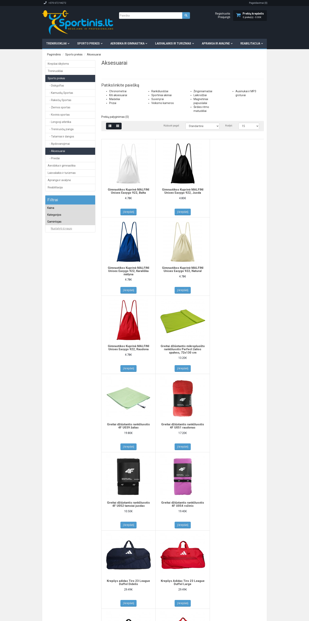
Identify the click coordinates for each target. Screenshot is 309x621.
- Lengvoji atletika (59, 121)
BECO (54, 328)
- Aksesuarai (56, 151)
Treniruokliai (56, 43)
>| (149, 539)
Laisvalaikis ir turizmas (173, 43)
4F (52, 307)
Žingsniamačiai (59, 275)
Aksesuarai (94, 54)
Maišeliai (55, 243)
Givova (54, 333)
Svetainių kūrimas (86, 593)
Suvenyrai (56, 264)
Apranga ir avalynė (216, 43)
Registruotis (222, 13)
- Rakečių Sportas (59, 100)
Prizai (54, 249)
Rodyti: (229, 125)
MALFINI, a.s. (57, 344)
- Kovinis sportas (59, 114)
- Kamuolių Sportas (60, 92)
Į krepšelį (128, 211)
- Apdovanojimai (59, 143)
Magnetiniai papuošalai (63, 285)
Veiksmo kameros (61, 270)
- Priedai (54, 158)
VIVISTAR (56, 385)
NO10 (54, 359)
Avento (54, 323)
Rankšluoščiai (58, 254)
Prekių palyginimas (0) (115, 116)
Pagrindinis (54, 54)
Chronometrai (58, 233)
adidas (54, 312)
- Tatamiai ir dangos (61, 136)
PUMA (54, 370)
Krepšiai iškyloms (58, 63)
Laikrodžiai (56, 280)
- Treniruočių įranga (61, 129)
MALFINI (55, 339)
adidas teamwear (60, 318)
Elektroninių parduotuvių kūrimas (58, 593)
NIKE (53, 349)
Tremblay (56, 380)
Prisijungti (224, 17)
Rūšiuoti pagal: (172, 125)
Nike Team (56, 354)
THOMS (55, 375)
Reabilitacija (250, 43)
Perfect (55, 364)
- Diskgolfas (56, 85)
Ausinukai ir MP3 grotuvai (64, 295)
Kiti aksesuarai (59, 238)
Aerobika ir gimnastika (127, 43)
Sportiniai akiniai (59, 259)
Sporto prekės (88, 43)
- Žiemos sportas (59, 107)
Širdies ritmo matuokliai (63, 290)
